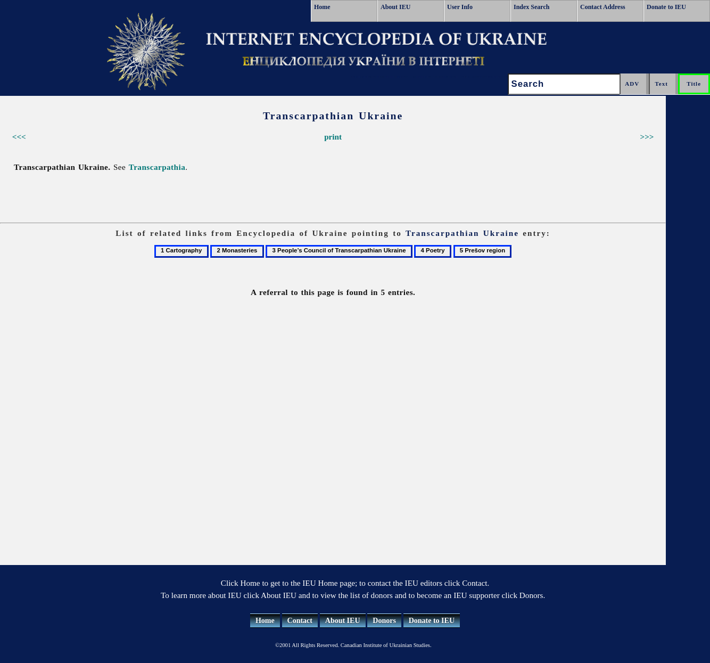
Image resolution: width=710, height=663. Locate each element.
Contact (299, 621)
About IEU (395, 7)
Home (322, 7)
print (333, 136)
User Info (460, 7)
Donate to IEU (666, 7)
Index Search (531, 7)
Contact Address (602, 7)
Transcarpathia (157, 166)
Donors (384, 621)
